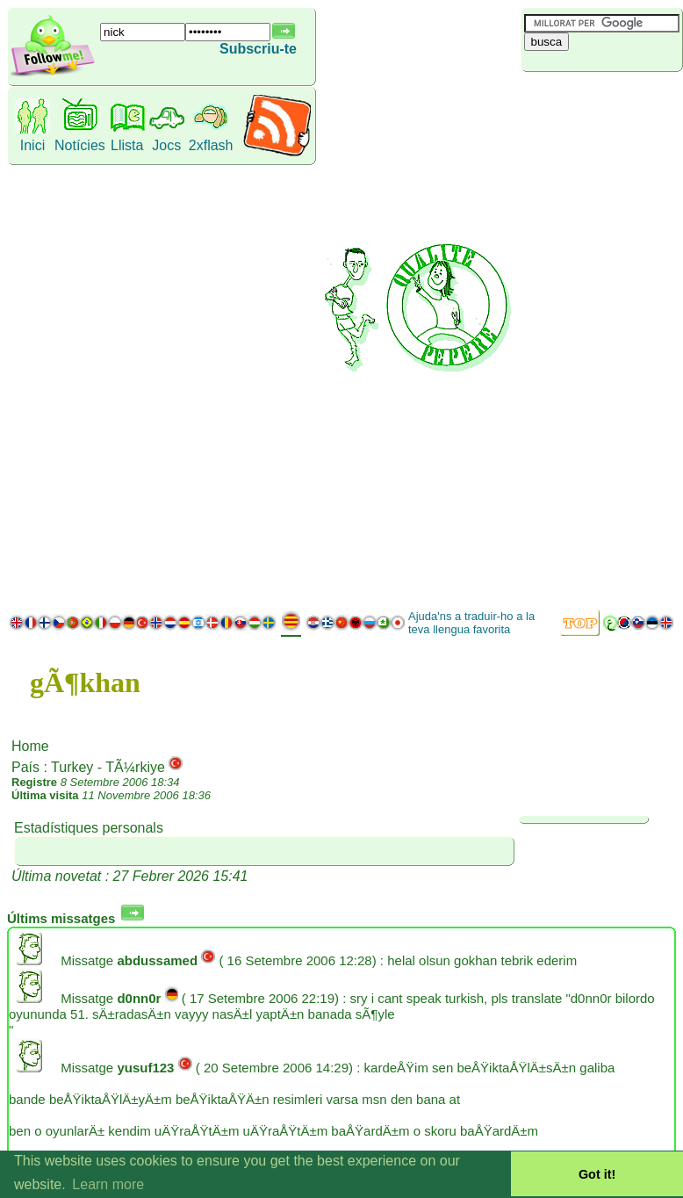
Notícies (79, 145)
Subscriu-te (258, 48)
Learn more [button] (108, 1184)
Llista (127, 145)
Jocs (166, 145)
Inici (32, 145)
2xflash (211, 145)
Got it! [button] (597, 1174)
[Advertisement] (598, 338)
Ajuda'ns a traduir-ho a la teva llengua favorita (471, 623)
